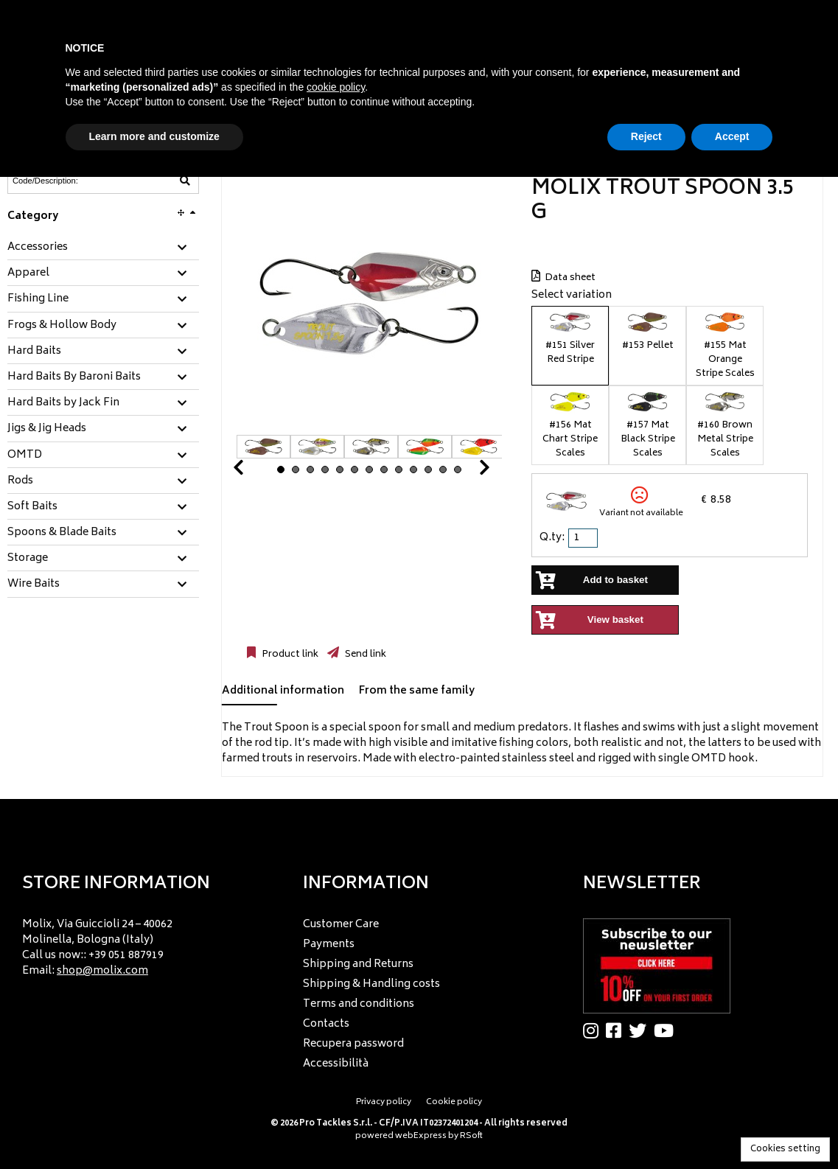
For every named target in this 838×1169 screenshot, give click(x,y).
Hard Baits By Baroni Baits (74, 377)
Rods (20, 481)
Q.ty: (552, 537)
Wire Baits (33, 584)
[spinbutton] (584, 538)
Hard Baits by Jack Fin (63, 403)
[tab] (103, 248)
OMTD (24, 455)
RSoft (471, 1136)
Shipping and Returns (358, 964)
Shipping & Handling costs (371, 984)
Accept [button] (732, 136)
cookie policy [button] (336, 87)
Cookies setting (785, 1149)
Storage (27, 558)
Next (466, 471)
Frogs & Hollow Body (61, 325)
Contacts (326, 1024)
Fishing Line (38, 299)
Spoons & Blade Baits (61, 533)
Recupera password (353, 1044)
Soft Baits (32, 507)
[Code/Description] (67, 180)
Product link (288, 654)
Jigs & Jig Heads (46, 429)
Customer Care (341, 924)
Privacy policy (383, 1102)
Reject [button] (646, 136)
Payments (329, 944)
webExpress (421, 1136)
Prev (256, 471)
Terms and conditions (358, 1004)
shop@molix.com (102, 971)
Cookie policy (454, 1102)
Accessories (37, 247)
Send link (364, 654)
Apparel (28, 273)
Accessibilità (336, 1064)
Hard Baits (34, 351)
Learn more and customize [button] (154, 136)
